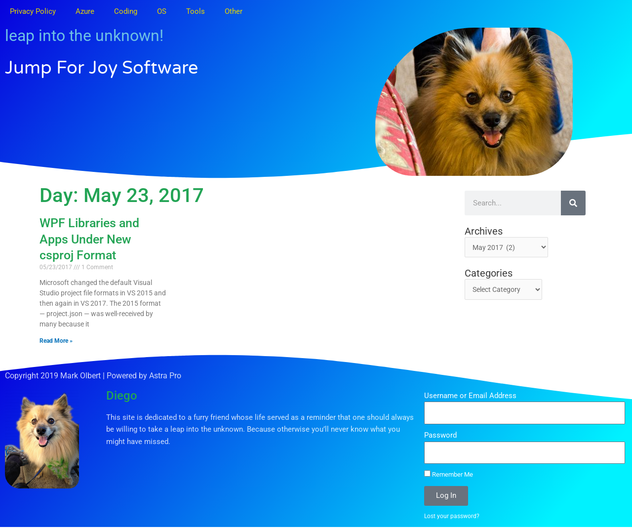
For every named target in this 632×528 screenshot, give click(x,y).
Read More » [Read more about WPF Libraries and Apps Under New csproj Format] (56, 340)
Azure (85, 11)
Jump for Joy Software (124, 66)
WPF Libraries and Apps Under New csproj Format (89, 239)
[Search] (573, 203)
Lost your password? (453, 516)
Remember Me (448, 474)
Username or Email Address (470, 395)
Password (440, 435)
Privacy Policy (33, 11)
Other (233, 11)
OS (161, 11)
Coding (125, 11)
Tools (195, 11)
